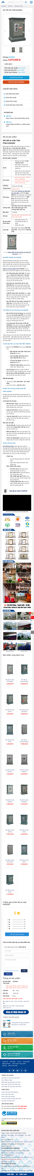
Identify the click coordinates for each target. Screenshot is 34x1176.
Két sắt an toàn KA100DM (10, 680)
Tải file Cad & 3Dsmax (16, 82)
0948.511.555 (10, 1142)
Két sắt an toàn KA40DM (24, 800)
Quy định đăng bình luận (11, 970)
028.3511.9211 (22, 1108)
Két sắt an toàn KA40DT (24, 770)
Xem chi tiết (21, 72)
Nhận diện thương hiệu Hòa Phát (10, 1082)
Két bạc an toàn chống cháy (11, 268)
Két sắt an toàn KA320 (10, 831)
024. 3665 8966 (19, 1135)
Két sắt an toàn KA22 (10, 891)
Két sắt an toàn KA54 (24, 861)
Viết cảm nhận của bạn (17, 934)
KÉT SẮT (10, 6)
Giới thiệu (12, 1061)
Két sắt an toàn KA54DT (10, 800)
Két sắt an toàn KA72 (10, 740)
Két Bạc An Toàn (18, 6)
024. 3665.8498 (22, 1106)
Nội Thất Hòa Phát (8, 446)
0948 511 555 (9, 1001)
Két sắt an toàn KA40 (24, 831)
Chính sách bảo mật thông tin (9, 1092)
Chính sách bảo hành (7, 1094)
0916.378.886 (28, 1142)
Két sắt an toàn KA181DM (10, 861)
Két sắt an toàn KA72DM (24, 680)
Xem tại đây (21, 68)
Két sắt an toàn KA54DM (18, 491)
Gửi (24, 970)
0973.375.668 (19, 1142)
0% (24, 919)
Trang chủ (3, 6)
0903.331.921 (7, 1007)
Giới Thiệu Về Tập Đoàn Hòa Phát (11, 1086)
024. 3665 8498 (9, 1135)
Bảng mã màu (6, 1063)
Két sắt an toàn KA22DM (24, 710)
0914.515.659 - (11, 1006)
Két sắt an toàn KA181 (10, 710)
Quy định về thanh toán (8, 1100)
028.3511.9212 (19, 1153)
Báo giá (4, 1065)
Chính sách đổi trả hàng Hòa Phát (11, 1098)
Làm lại (8, 974)
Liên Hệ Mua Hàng (6, 1080)
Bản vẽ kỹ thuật (12, 1065)
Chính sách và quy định (19, 1063)
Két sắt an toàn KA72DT (10, 770)
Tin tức (19, 1061)
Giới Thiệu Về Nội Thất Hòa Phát (10, 1084)
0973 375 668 (18, 1001)
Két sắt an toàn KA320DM (24, 740)
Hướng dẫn (26, 1061)
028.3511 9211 (10, 1153)
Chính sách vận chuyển (8, 1096)
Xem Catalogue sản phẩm (16, 77)
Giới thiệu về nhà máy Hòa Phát (10, 1078)
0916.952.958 (20, 1006)
